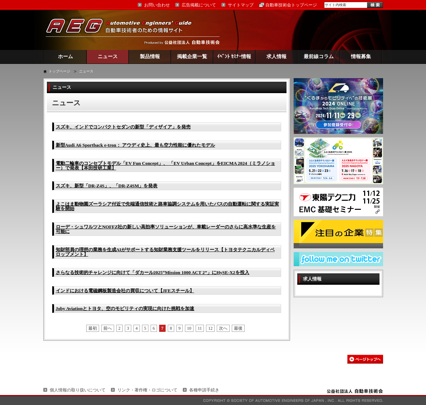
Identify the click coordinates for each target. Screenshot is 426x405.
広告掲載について (199, 4)
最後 (238, 328)
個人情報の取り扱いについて (78, 390)
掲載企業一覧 (192, 56)
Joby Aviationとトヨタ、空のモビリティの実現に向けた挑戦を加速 (125, 308)
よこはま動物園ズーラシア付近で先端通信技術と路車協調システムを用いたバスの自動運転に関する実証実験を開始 (167, 206)
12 (210, 328)
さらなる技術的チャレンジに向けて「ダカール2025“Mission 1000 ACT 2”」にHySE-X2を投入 (152, 272)
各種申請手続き (204, 390)
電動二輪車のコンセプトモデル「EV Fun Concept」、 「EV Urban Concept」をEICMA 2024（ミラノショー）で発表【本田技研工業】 (165, 166)
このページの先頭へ (365, 359)
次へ (223, 328)
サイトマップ (241, 4)
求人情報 (276, 56)
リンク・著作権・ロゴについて (147, 390)
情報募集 (361, 56)
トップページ (59, 71)
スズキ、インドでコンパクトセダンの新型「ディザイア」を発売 (123, 127)
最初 (92, 328)
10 (189, 328)
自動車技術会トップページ (291, 4)
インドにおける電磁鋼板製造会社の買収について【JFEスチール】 (125, 290)
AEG (123, 29)
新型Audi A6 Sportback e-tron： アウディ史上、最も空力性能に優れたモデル (135, 145)
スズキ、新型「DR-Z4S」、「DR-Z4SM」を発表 (107, 185)
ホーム (65, 56)
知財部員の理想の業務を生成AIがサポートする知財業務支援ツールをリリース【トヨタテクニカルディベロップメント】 (165, 252)
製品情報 (150, 56)
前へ (107, 328)
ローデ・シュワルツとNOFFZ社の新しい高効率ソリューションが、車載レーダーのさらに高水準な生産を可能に (166, 229)
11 (200, 328)
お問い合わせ (157, 4)
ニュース (108, 56)
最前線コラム (319, 56)
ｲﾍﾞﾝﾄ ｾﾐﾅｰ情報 (234, 56)
